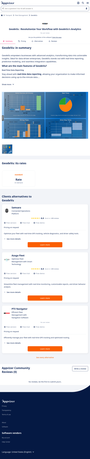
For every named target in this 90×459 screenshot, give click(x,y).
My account (6, 438)
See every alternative (45, 357)
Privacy (4, 406)
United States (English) (23, 452)
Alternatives (37, 41)
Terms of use (6, 414)
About (4, 422)
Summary (8, 41)
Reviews (53, 41)
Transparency (6, 410)
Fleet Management (21, 15)
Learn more (45, 245)
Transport (9, 15)
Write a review (80, 368)
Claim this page (57, 37)
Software (5, 427)
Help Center (6, 442)
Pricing (22, 41)
